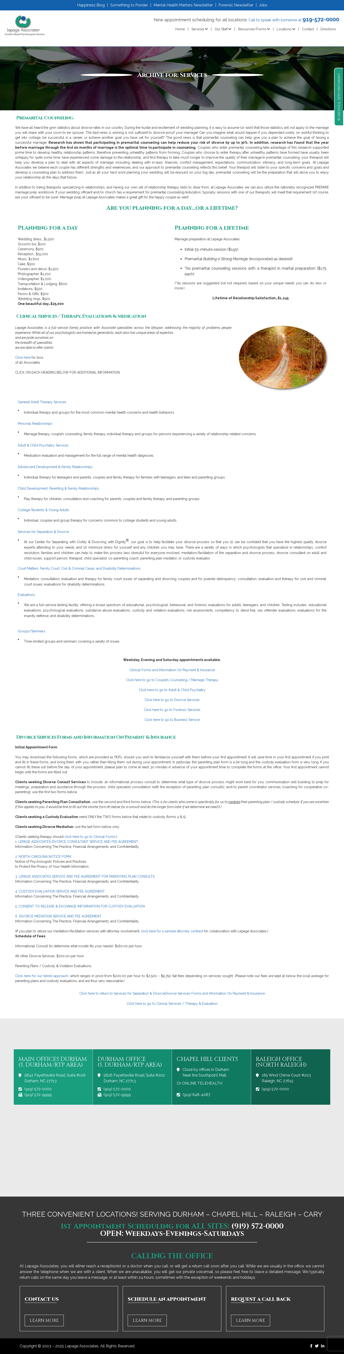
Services (197, 29)
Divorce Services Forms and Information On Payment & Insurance (96, 737)
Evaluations (26, 595)
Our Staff (221, 29)
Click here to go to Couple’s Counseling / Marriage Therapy (172, 680)
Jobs (263, 5)
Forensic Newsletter (235, 5)
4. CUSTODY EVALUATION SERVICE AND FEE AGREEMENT (60, 891)
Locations (284, 29)
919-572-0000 (321, 19)
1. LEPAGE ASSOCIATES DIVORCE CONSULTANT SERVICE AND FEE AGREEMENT (76, 842)
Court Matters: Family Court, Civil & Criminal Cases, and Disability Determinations (79, 568)
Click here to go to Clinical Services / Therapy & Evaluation (172, 1003)
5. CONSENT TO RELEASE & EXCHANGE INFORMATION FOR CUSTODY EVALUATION (80, 906)
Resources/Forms (252, 29)
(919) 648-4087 (196, 1094)
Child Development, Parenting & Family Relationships (58, 488)
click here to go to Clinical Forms (90, 837)
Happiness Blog (91, 5)
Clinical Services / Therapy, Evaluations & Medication (81, 316)
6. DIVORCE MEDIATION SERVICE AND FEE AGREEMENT (58, 916)
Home (180, 29)
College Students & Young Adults (43, 510)
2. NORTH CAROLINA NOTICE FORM (43, 856)
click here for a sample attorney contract (172, 931)
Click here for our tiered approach (41, 976)
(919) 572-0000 (38, 1089)
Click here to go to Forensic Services (172, 710)
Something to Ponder (129, 5)
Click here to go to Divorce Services (172, 700)
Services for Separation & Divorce (43, 532)
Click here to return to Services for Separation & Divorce (122, 993)
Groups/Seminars (31, 631)
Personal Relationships (35, 423)
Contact (308, 29)
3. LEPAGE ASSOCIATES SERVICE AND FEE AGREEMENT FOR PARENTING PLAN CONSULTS (84, 876)
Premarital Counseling (44, 118)
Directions (328, 29)
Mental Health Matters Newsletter (183, 5)
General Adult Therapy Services (42, 402)
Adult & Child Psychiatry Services (43, 445)
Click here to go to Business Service (172, 720)
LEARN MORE (44, 1320)
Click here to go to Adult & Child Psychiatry (172, 690)
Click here (23, 357)
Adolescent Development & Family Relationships (55, 467)
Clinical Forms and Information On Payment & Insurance (172, 670)
